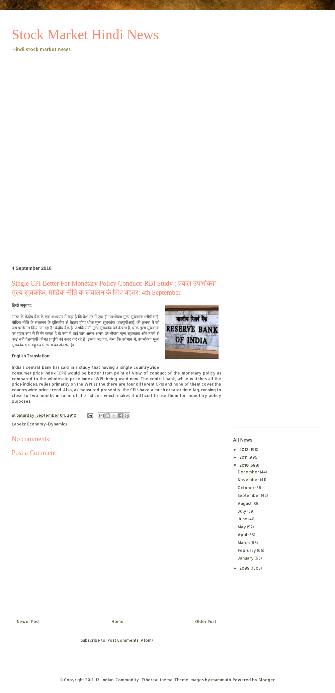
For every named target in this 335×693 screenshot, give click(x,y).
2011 (244, 457)
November (249, 479)
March (244, 542)
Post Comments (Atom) (130, 640)
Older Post (205, 621)
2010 (244, 465)
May (242, 526)
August (245, 503)
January (246, 558)
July (242, 511)
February (247, 550)
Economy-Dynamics (47, 423)
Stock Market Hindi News (85, 34)
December (249, 471)
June (243, 518)
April (243, 534)
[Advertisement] (117, 104)
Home (117, 621)
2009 (245, 568)
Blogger (266, 679)
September (249, 495)
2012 (244, 449)
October (246, 487)
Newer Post (28, 621)
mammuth (221, 679)
